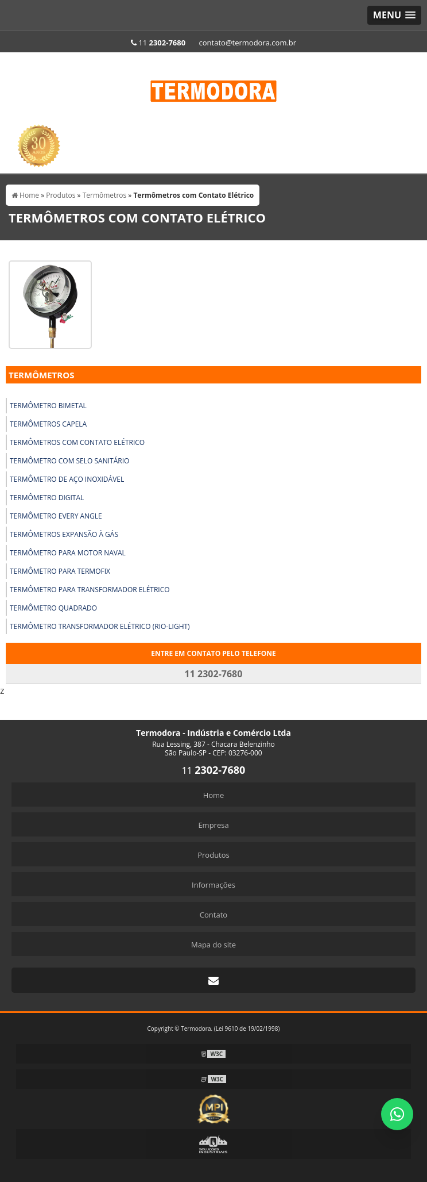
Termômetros (41, 375)
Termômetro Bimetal (48, 405)
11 (158, 42)
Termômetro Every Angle (56, 516)
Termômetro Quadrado (53, 608)
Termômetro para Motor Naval (68, 553)
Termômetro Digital (47, 497)
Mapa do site (213, 944)
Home (213, 795)
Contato (213, 914)
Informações (213, 885)
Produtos (213, 855)
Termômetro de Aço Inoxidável (67, 479)
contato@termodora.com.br (248, 42)
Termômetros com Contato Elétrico (77, 442)
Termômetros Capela (48, 424)
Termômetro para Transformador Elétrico (90, 589)
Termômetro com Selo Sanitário (69, 461)
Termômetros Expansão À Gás (64, 534)
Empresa (213, 825)
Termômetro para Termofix (60, 571)
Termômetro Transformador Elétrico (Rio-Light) (100, 626)
